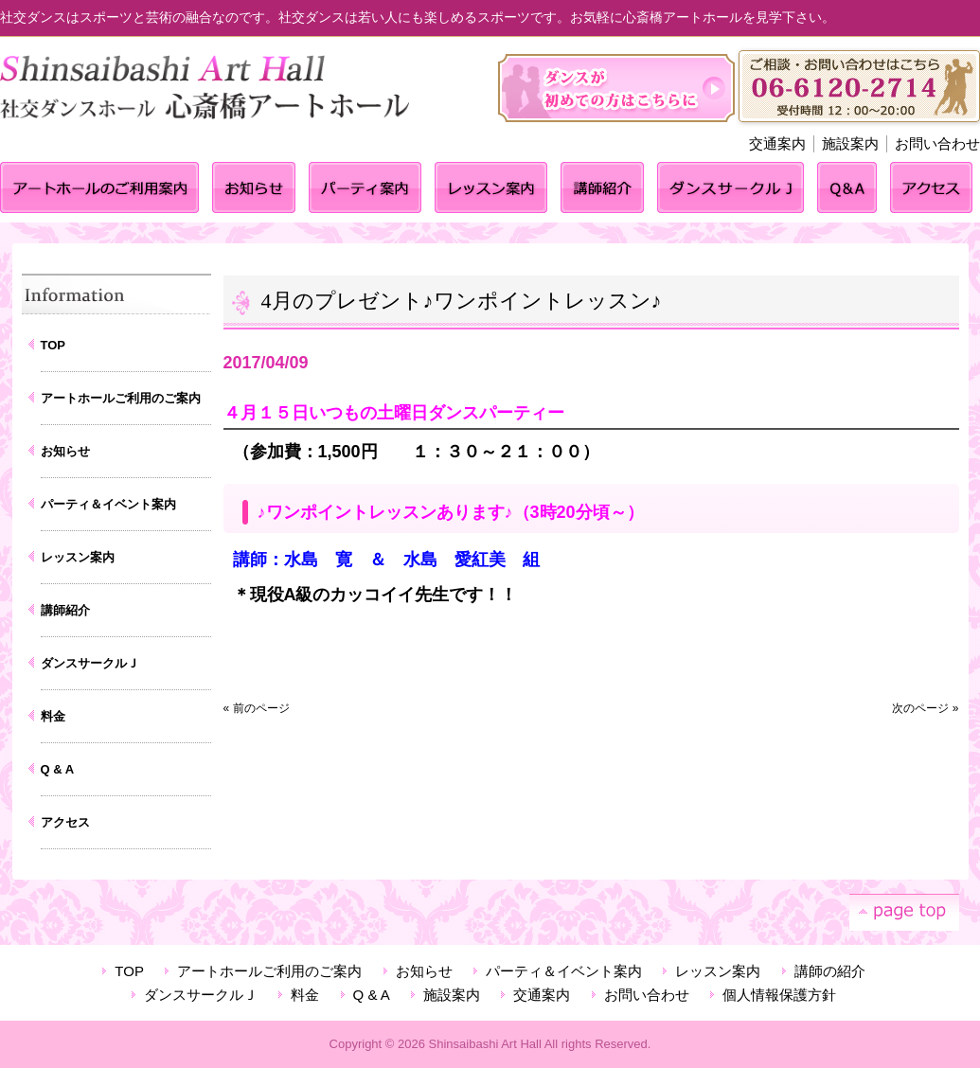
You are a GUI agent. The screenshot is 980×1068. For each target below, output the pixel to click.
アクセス (65, 822)
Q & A (58, 769)
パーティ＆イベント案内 (108, 504)
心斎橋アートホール (211, 109)
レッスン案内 (78, 557)
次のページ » (925, 708)
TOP (53, 345)
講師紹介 (65, 610)
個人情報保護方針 (779, 995)
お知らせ (65, 451)
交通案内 (777, 143)
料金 (53, 716)
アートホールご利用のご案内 (121, 398)
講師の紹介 (829, 971)
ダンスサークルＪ (90, 663)
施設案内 (850, 143)
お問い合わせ (937, 143)
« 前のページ (256, 708)
